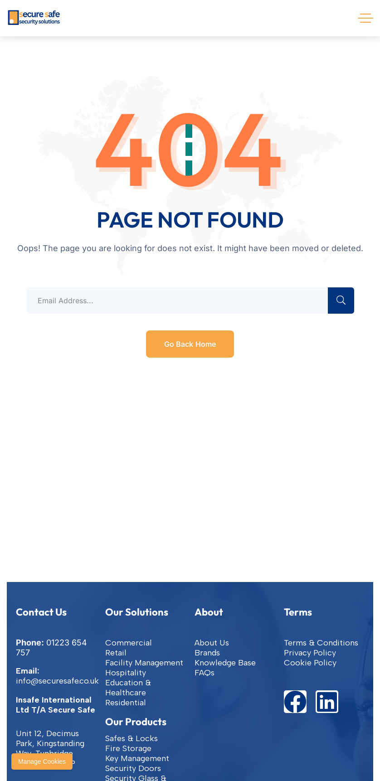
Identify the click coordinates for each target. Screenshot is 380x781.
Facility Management (144, 663)
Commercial (128, 643)
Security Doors (133, 768)
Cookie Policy (310, 663)
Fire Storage (128, 748)
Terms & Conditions (321, 643)
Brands (207, 653)
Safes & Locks (131, 738)
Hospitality (125, 673)
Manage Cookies (42, 761)
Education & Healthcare (128, 688)
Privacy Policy (310, 653)
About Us (212, 643)
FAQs (204, 673)
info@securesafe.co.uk (57, 681)
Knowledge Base (225, 663)
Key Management (137, 758)
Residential (125, 703)
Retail (116, 653)
